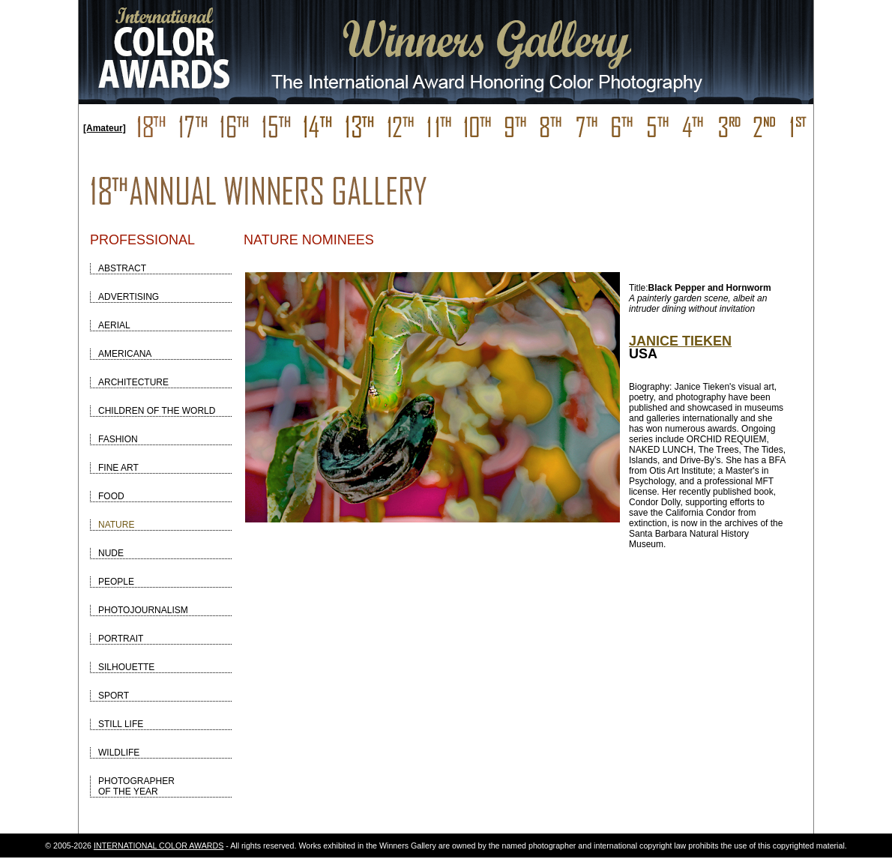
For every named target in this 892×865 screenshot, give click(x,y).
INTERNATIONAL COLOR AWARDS (158, 845)
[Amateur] (104, 128)
